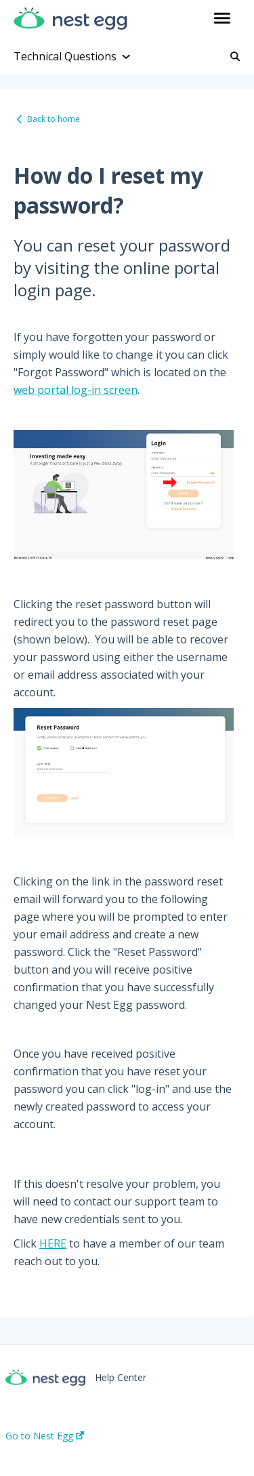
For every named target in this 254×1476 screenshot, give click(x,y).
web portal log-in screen (75, 389)
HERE (52, 1243)
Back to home (53, 119)
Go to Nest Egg (44, 1436)
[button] (221, 19)
